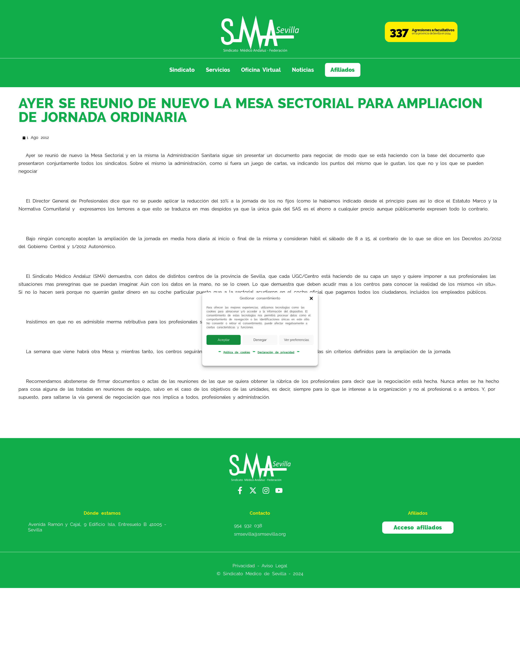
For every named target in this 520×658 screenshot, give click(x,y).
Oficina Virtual (261, 69)
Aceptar (224, 340)
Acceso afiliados (418, 527)
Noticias (303, 69)
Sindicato (182, 69)
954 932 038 (248, 525)
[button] (311, 298)
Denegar (260, 340)
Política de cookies (236, 352)
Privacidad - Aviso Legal (259, 565)
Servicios (218, 69)
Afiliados (342, 69)
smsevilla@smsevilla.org (260, 534)
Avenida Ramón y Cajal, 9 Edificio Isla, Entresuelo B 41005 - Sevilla (97, 527)
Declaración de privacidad (276, 352)
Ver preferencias (296, 340)
